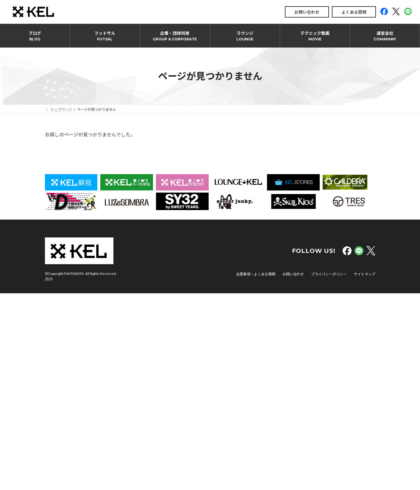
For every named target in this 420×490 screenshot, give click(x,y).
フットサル (104, 36)
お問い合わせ (306, 12)
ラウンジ (244, 36)
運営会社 (385, 36)
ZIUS (48, 278)
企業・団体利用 (175, 36)
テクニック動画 (315, 36)
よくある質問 (353, 12)
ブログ (35, 36)
